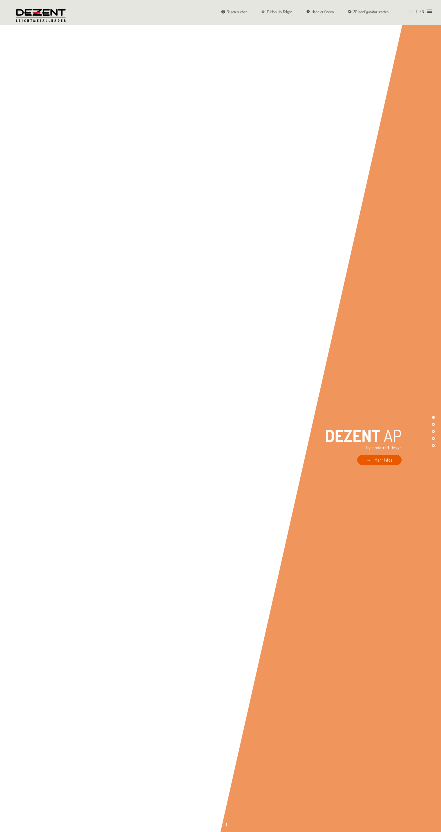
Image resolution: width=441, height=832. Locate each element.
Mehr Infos (383, 460)
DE (411, 11)
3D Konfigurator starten (368, 11)
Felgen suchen (234, 11)
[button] (433, 417)
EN (421, 11)
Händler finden (320, 11)
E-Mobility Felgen (277, 11)
